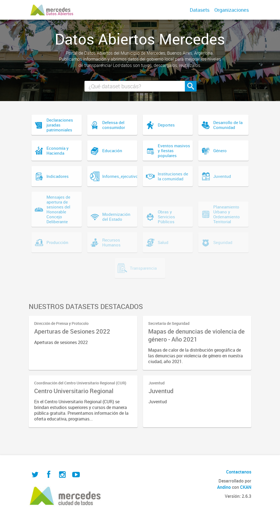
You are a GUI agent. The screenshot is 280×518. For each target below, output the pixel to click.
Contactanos (238, 472)
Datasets (199, 10)
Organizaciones (231, 10)
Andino (224, 487)
